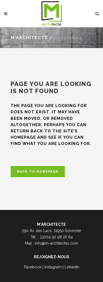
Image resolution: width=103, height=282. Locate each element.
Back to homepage (37, 171)
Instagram (53, 267)
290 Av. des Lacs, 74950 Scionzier (51, 230)
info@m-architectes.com (56, 243)
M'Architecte (29, 37)
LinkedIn (72, 267)
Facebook (32, 267)
